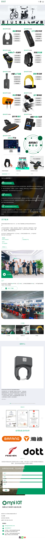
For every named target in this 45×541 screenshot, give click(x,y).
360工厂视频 (9, 288)
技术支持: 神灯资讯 (5, 518)
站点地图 (3, 515)
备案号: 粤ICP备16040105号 (7, 520)
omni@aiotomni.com (10, 525)
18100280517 (8, 528)
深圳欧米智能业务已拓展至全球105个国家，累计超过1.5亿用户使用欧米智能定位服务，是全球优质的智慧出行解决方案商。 (22, 462)
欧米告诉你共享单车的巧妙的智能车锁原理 (10, 389)
